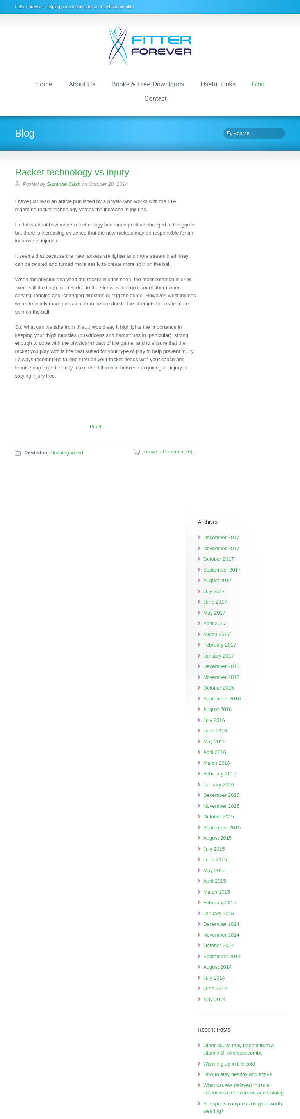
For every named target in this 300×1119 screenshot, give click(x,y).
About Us (82, 83)
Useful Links (218, 83)
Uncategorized (66, 451)
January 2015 (242, 573)
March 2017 (240, 294)
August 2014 (241, 627)
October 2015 (242, 476)
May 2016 (238, 401)
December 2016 (245, 326)
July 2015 (237, 508)
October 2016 (242, 348)
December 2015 (245, 455)
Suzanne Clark (63, 183)
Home (43, 83)
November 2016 (245, 337)
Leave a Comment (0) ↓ (169, 450)
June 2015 (238, 519)
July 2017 (237, 251)
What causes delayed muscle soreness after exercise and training (251, 767)
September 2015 (245, 487)
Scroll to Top (272, 1110)
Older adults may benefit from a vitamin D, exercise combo (254, 712)
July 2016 (237, 380)
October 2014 (242, 605)
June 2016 (238, 391)
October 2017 (242, 219)
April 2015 (238, 541)
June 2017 (238, 262)
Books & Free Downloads (147, 83)
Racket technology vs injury (72, 171)
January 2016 (242, 444)
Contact (156, 97)
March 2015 (240, 551)
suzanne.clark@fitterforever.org (229, 1077)
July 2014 (237, 637)
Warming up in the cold (252, 731)
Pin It (96, 425)
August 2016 (241, 369)
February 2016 (243, 434)
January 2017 (242, 315)
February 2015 (243, 562)
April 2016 (238, 412)
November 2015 (245, 466)
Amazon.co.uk (50, 1020)
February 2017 (243, 305)
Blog (258, 83)
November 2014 (245, 594)
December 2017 (245, 197)
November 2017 (245, 208)
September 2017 (245, 229)
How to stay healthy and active (234, 968)
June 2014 (238, 648)
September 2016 (245, 358)
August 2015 (241, 498)
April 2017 (238, 283)
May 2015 (238, 530)
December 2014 (245, 584)
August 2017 (241, 240)
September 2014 (245, 616)
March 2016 (240, 423)
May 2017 (238, 272)
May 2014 (238, 659)
